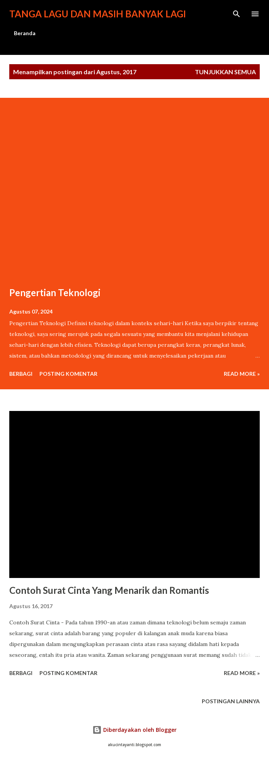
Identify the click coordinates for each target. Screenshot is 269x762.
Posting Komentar (68, 373)
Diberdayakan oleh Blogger (134, 729)
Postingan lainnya (231, 701)
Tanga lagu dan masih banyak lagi (97, 13)
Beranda (25, 33)
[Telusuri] (236, 14)
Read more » (242, 373)
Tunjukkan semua (225, 71)
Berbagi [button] (20, 373)
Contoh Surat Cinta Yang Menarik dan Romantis (109, 590)
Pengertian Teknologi (54, 292)
